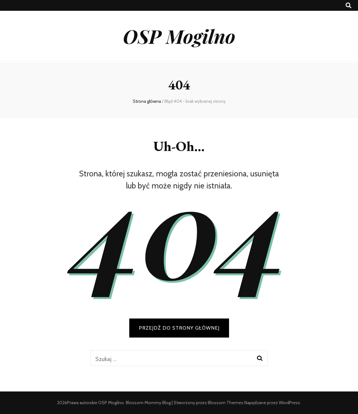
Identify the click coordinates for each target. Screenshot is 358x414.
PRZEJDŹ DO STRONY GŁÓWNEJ (179, 328)
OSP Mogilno (179, 36)
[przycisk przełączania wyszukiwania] (348, 6)
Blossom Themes (225, 402)
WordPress (289, 402)
